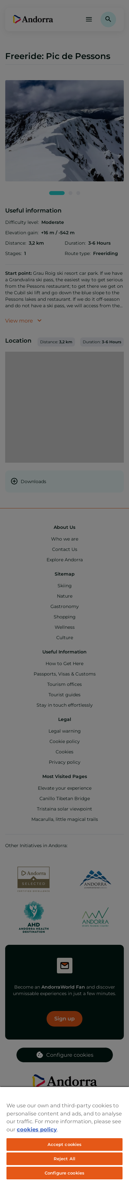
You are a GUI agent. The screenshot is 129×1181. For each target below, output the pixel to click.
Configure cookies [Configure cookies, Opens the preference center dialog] (64, 1172)
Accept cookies (65, 1144)
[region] (64, 1133)
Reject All (64, 1158)
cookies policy (37, 1129)
